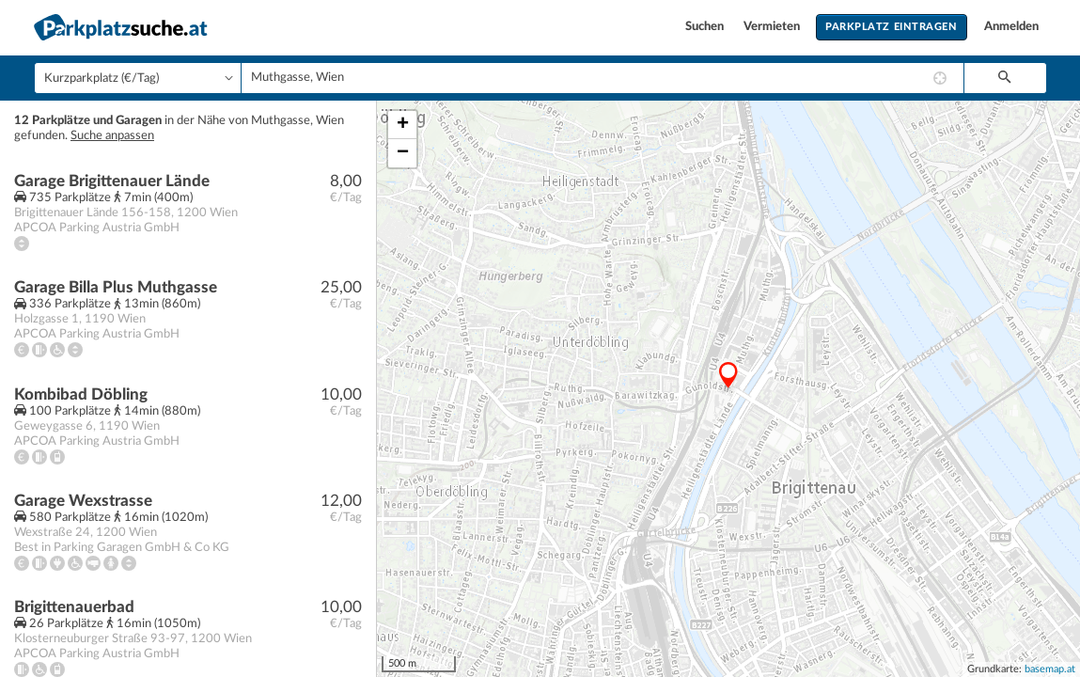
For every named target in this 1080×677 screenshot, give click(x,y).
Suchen (706, 27)
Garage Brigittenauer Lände (112, 181)
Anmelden (1011, 27)
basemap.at (1050, 669)
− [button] (403, 153)
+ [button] (403, 125)
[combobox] (602, 78)
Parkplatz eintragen (891, 27)
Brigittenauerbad (74, 607)
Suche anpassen (112, 136)
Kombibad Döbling (81, 394)
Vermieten (773, 27)
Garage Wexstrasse (83, 501)
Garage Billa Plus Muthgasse (115, 287)
